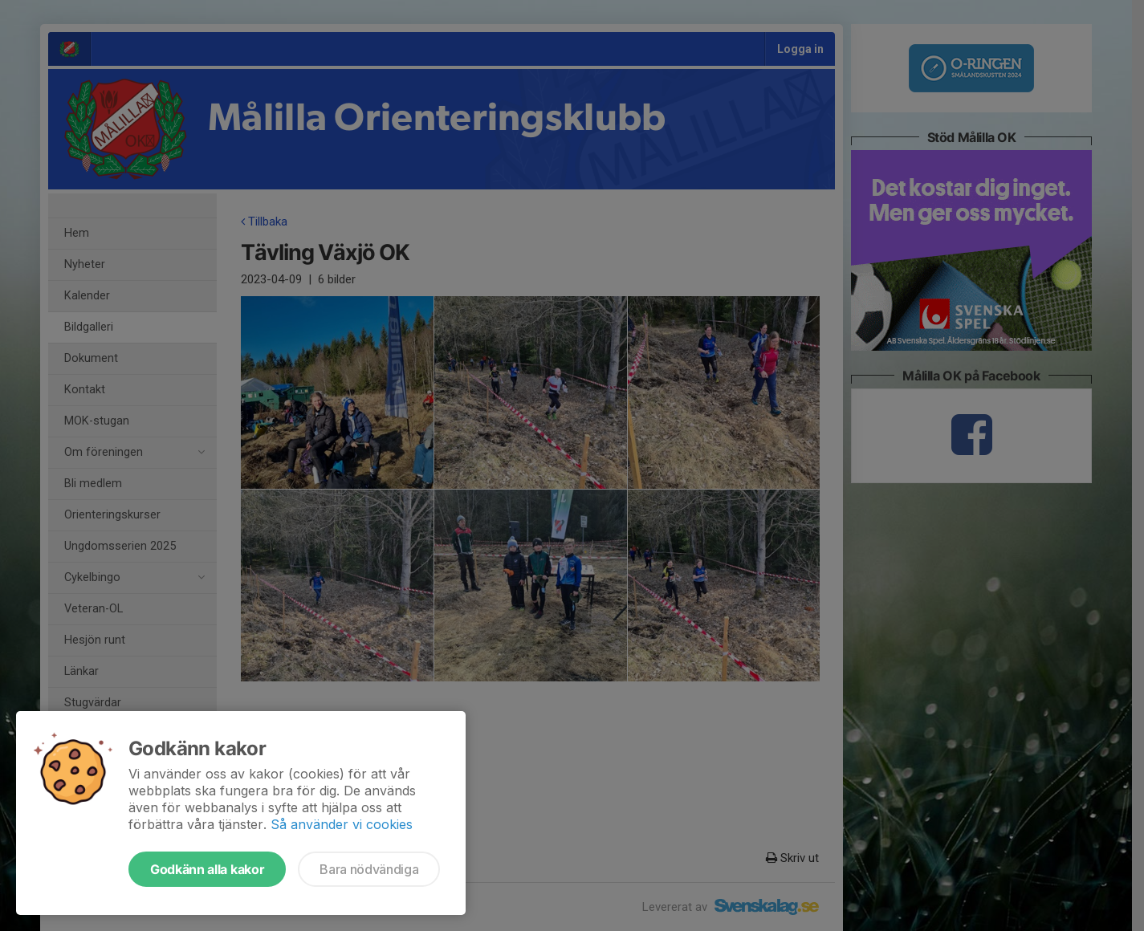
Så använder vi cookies (342, 824)
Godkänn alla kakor (207, 869)
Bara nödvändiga (369, 869)
